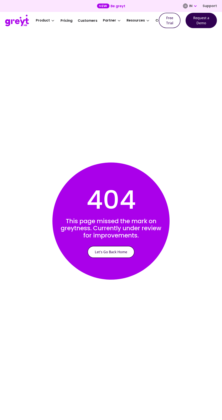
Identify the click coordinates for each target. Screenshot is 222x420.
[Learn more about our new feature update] (111, 6)
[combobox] (192, 6)
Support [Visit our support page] (210, 6)
